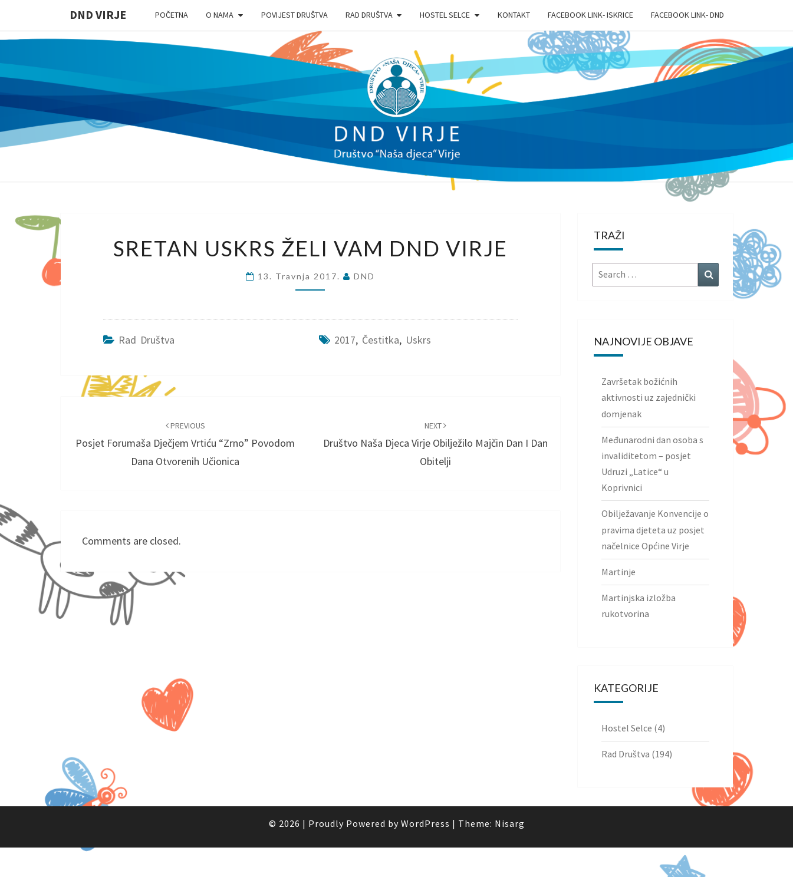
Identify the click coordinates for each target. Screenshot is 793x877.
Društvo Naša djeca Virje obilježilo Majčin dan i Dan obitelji (435, 443)
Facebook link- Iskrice (590, 14)
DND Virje (98, 14)
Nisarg (510, 823)
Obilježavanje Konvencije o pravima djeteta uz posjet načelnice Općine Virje (655, 529)
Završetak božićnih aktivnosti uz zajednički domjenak (648, 397)
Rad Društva (369, 14)
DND (364, 276)
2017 (345, 340)
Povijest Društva (294, 14)
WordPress (425, 823)
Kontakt (514, 14)
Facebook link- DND (687, 14)
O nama (219, 14)
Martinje (618, 572)
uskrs (418, 340)
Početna (171, 14)
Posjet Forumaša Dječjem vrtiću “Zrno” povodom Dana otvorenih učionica (185, 443)
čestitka (380, 340)
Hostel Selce (445, 14)
